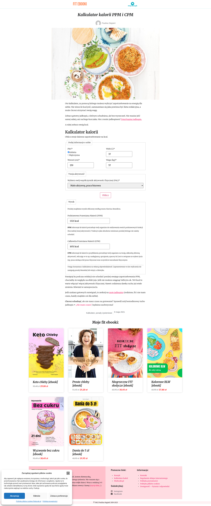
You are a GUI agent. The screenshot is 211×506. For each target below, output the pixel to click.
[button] (68, 473)
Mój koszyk (132, 6)
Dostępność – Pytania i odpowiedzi (154, 486)
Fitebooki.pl (119, 481)
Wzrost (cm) (74, 160)
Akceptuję (14, 496)
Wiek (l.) (110, 149)
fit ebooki (80, 4)
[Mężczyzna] (68, 155)
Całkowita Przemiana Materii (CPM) (84, 241)
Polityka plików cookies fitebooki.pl (28, 501)
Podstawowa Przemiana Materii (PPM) (85, 215)
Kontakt (143, 475)
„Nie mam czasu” (84, 305)
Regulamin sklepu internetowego (154, 478)
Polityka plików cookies (150, 484)
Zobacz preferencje (59, 496)
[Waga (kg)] (115, 165)
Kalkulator (90, 313)
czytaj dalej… (95, 485)
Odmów (36, 496)
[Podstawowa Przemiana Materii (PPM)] (77, 221)
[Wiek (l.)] (115, 154)
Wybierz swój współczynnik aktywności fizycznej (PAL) (94, 180)
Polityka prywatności (50, 501)
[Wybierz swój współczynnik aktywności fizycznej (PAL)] (105, 185)
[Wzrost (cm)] (77, 165)
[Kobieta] (68, 152)
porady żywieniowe (104, 313)
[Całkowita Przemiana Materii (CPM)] (77, 246)
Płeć (70, 149)
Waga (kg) (111, 160)
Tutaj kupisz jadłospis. (131, 119)
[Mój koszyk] (132, 3)
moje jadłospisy (116, 292)
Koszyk (117, 475)
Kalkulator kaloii (121, 478)
